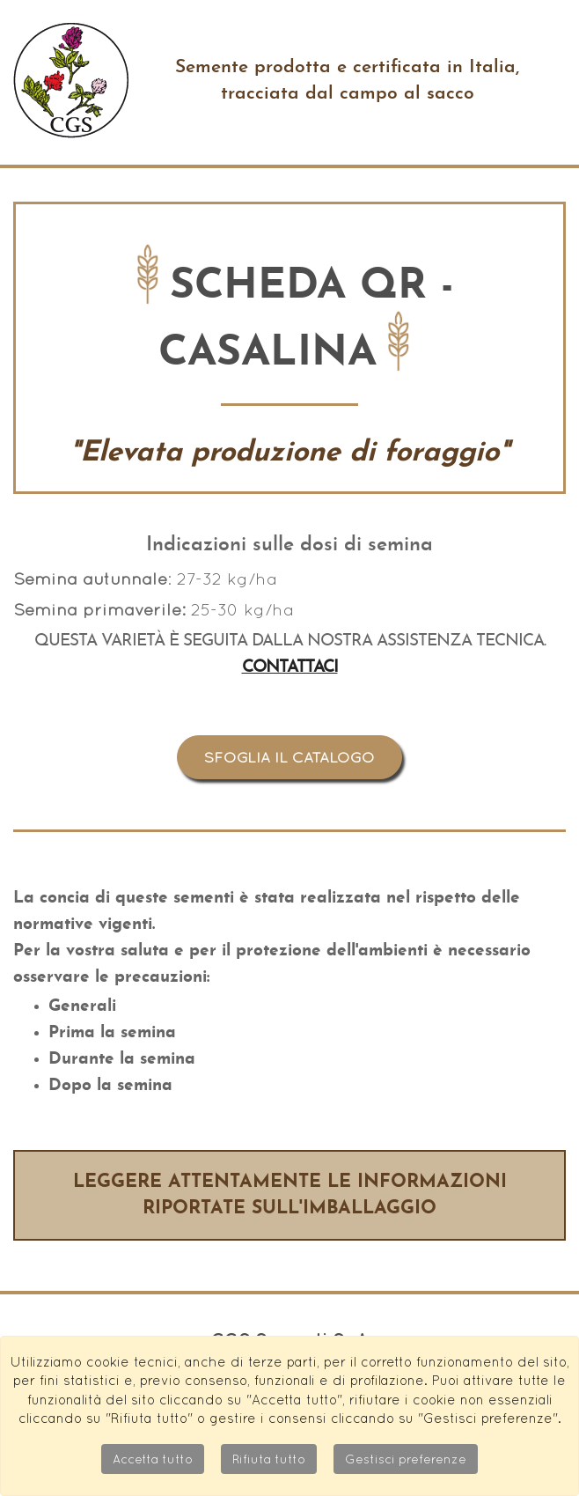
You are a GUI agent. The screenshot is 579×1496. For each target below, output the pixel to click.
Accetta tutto (153, 1459)
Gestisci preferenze (405, 1459)
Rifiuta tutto (268, 1459)
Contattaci (290, 668)
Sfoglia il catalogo (289, 757)
